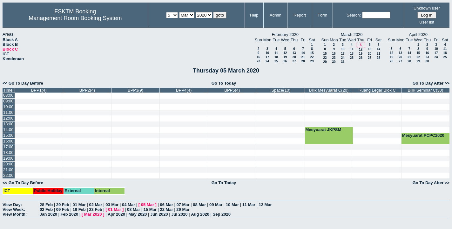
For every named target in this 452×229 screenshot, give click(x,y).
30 (333, 62)
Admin (275, 15)
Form (322, 15)
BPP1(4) (39, 90)
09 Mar (215, 204)
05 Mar (147, 204)
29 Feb (62, 204)
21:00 (8, 169)
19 (285, 57)
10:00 (8, 106)
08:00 (8, 95)
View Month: (15, 214)
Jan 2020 (48, 214)
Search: (354, 15)
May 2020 (138, 214)
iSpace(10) (281, 90)
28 (303, 61)
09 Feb (62, 209)
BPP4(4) (184, 90)
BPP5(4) (232, 90)
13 (294, 53)
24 (267, 61)
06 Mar (166, 204)
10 (267, 53)
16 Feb (79, 209)
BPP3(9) (135, 90)
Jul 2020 (179, 214)
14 (303, 53)
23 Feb (95, 209)
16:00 (8, 141)
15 (312, 53)
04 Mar (128, 204)
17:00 (8, 146)
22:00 (8, 175)
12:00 (8, 118)
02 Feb (46, 209)
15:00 (8, 135)
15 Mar (150, 209)
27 (294, 61)
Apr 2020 (116, 214)
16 (258, 57)
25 (276, 61)
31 (342, 62)
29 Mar (182, 209)
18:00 (8, 152)
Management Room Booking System (75, 18)
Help (254, 15)
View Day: (12, 204)
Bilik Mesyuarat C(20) (328, 90)
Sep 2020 (222, 214)
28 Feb (46, 204)
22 (312, 57)
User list (426, 22)
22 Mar (166, 209)
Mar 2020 (93, 214)
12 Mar (265, 204)
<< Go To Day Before (23, 83)
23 (258, 61)
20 (294, 57)
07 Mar (182, 204)
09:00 (8, 101)
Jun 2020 (159, 214)
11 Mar (248, 204)
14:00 (8, 129)
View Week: (14, 209)
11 (276, 53)
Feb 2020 (69, 214)
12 (285, 53)
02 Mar (95, 204)
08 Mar (199, 204)
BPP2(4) (87, 90)
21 (303, 57)
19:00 (8, 158)
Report (299, 15)
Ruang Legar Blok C (377, 90)
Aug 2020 (200, 214)
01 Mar (79, 204)
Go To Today (224, 83)
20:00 (8, 164)
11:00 (8, 112)
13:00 (8, 123)
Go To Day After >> (431, 83)
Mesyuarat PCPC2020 (423, 135)
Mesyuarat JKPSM (323, 129)
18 (276, 57)
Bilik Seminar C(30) (425, 90)
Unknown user (427, 8)
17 (267, 57)
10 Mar (232, 204)
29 (312, 61)
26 (285, 61)
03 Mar (111, 204)
